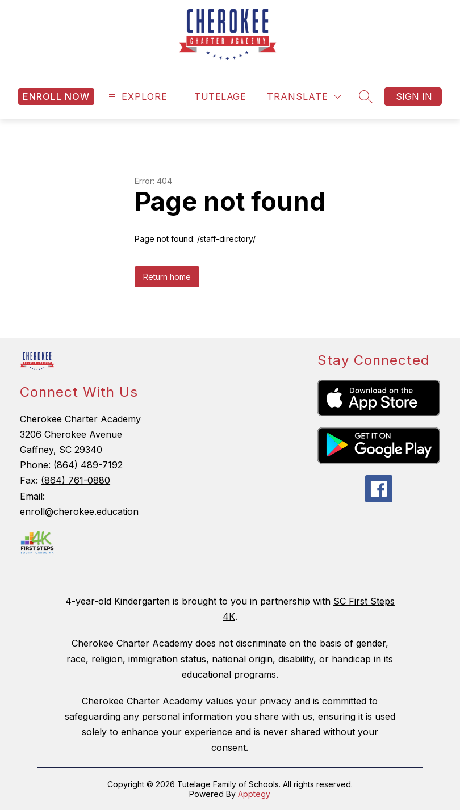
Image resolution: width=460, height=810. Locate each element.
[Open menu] (137, 97)
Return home (167, 277)
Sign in (414, 96)
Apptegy (254, 794)
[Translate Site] (304, 97)
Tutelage (220, 96)
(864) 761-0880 (75, 480)
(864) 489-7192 (88, 465)
